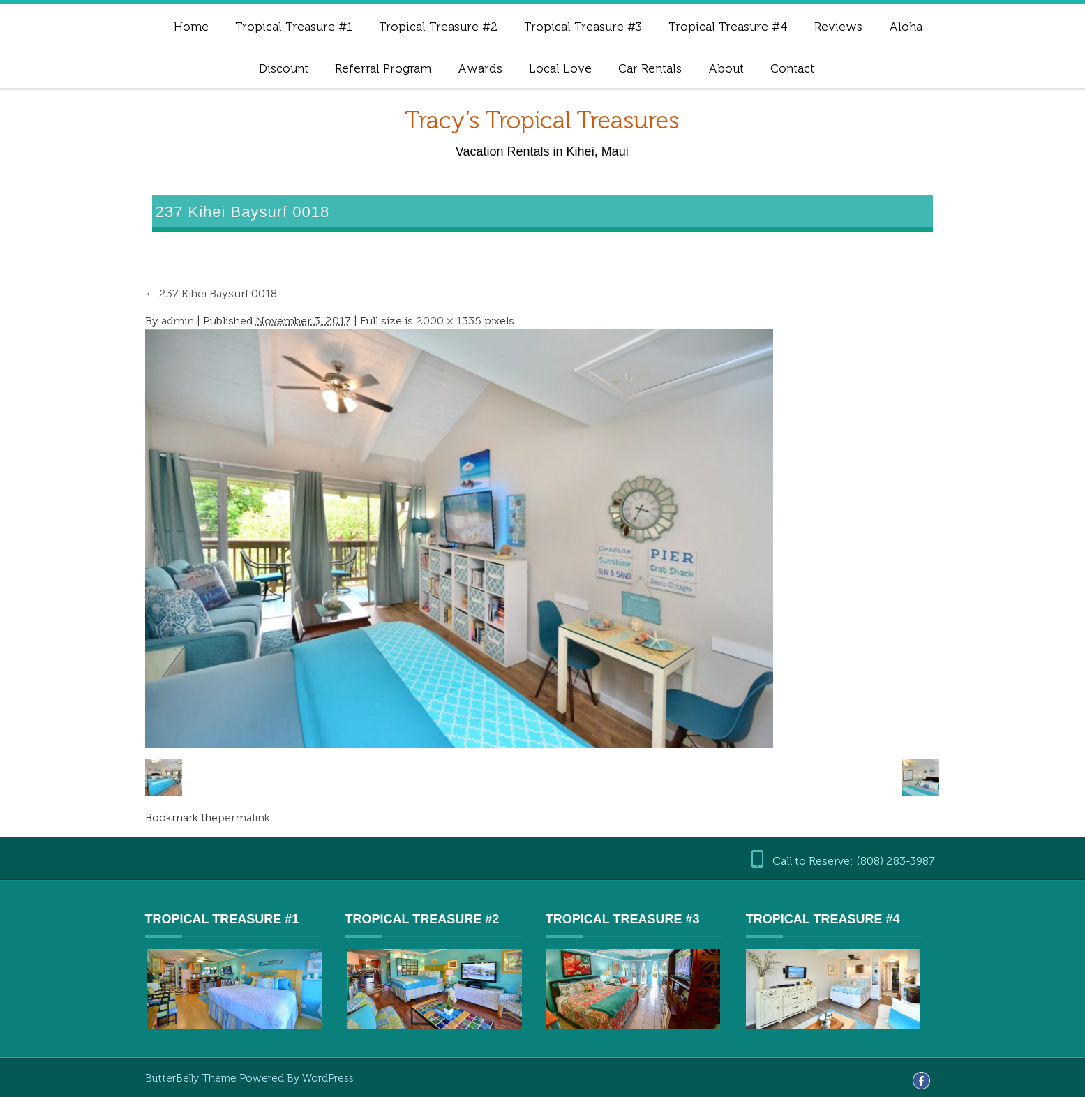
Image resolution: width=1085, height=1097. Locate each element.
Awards (480, 68)
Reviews (838, 26)
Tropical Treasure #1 (293, 26)
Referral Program (383, 68)
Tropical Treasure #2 (438, 26)
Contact (792, 68)
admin (177, 320)
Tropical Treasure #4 (728, 26)
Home (191, 26)
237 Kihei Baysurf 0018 (211, 293)
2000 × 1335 (448, 320)
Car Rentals (650, 68)
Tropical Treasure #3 (583, 26)
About (726, 68)
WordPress (328, 1078)
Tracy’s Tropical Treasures (542, 120)
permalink (244, 817)
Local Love (560, 68)
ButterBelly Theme (192, 1078)
